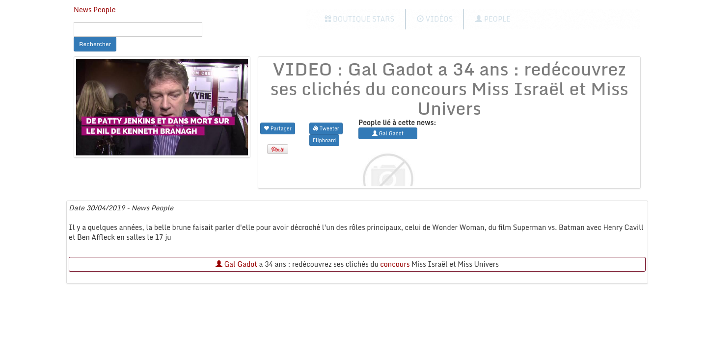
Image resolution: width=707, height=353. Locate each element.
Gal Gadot (236, 264)
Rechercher (95, 44)
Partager (278, 128)
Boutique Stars (360, 19)
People (492, 19)
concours (394, 264)
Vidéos (435, 19)
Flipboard (324, 140)
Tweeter (326, 128)
